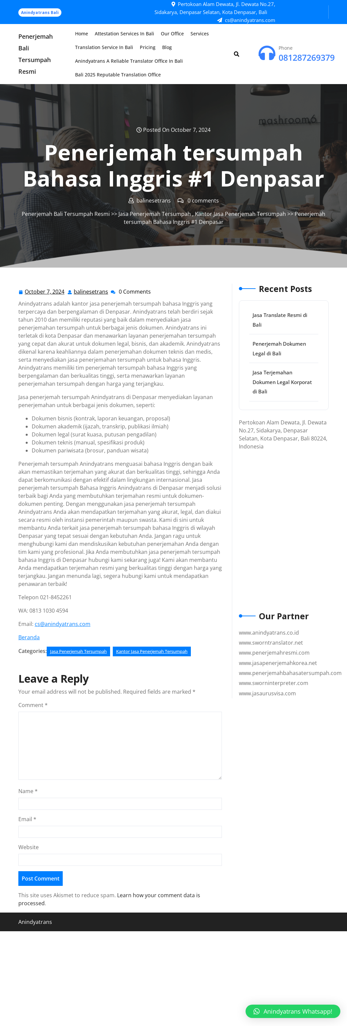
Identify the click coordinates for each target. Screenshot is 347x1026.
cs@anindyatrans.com (62, 624)
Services (200, 33)
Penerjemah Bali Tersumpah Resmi (66, 214)
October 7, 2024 (45, 291)
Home (81, 33)
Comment (33, 705)
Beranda (29, 637)
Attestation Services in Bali (124, 33)
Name (28, 791)
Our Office (172, 33)
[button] (293, 1011)
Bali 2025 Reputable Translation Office (118, 74)
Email (27, 819)
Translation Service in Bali (104, 47)
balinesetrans (91, 291)
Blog (167, 47)
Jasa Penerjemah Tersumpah (154, 214)
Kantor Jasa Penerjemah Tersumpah (240, 214)
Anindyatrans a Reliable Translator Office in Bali (129, 61)
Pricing (147, 47)
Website (28, 847)
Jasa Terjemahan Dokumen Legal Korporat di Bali (282, 382)
